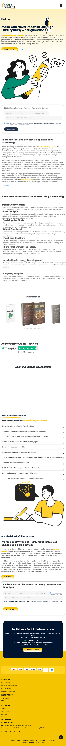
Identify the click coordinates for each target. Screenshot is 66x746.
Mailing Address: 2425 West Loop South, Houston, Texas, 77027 (27, 717)
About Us (15, 705)
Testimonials (16, 710)
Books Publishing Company (13, 35)
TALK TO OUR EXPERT (32, 649)
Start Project (9, 49)
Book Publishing (17, 690)
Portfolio (15, 709)
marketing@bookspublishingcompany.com (23, 715)
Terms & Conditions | (28, 743)
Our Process (16, 699)
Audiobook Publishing (18, 695)
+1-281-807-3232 (18, 714)
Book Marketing (17, 693)
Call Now (23, 49)
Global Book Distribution (18, 691)
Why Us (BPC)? (17, 707)
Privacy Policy (40, 743)
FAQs (15, 701)
